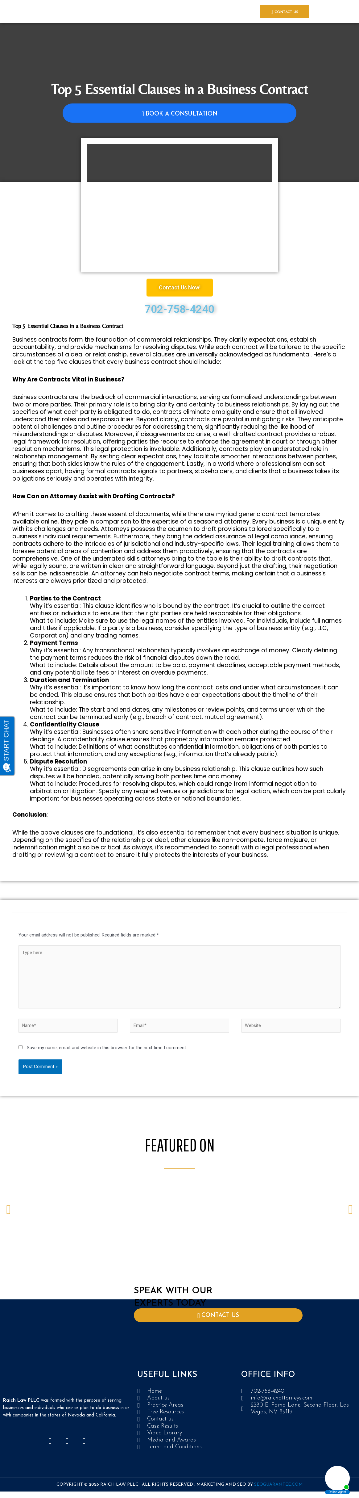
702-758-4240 (179, 309)
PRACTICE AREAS (93, 11)
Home (45, 11)
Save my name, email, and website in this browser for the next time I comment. (107, 1052)
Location (248, 11)
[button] (8, 1214)
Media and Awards (156, 11)
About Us (65, 11)
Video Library (222, 11)
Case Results (123, 11)
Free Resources (191, 11)
